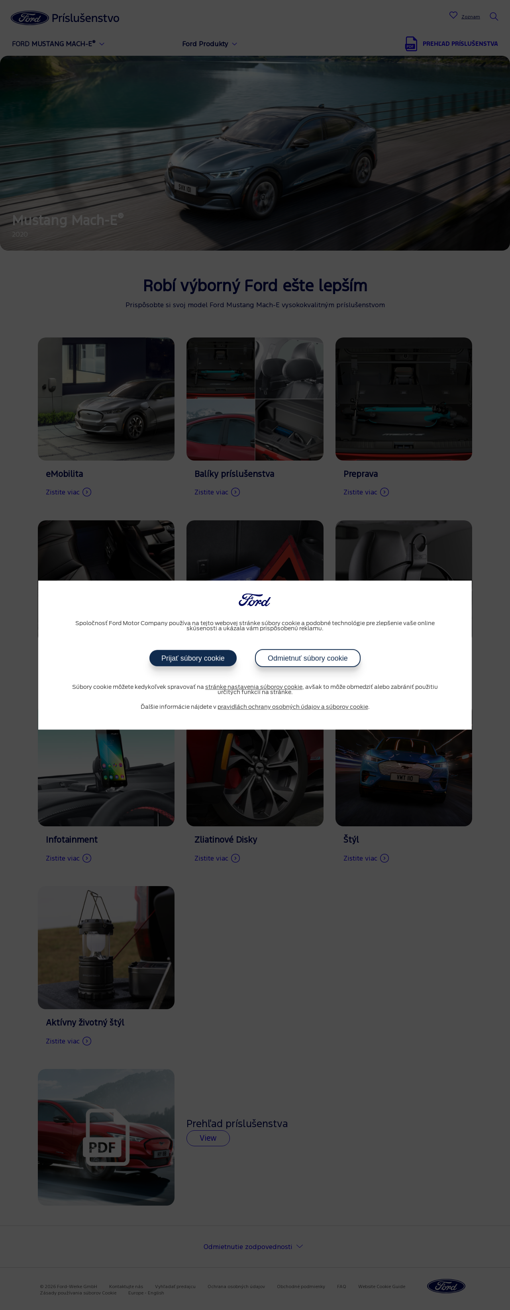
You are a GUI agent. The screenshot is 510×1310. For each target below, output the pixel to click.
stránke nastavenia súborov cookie (253, 687)
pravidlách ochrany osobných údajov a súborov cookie (293, 707)
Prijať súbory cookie (193, 658)
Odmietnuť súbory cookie (308, 658)
